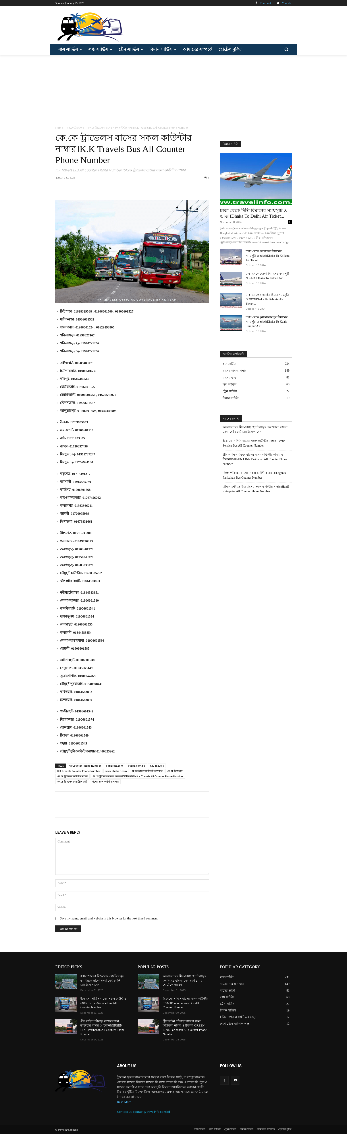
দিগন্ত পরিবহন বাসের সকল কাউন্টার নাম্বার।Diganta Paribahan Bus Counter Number (254, 475)
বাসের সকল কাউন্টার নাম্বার (105, 781)
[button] (286, 49)
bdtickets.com (114, 765)
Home (59, 128)
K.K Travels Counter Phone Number (78, 771)
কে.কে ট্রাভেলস (75, 128)
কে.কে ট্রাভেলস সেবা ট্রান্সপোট (72, 781)
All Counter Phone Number (85, 765)
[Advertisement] (173, 88)
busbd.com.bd (136, 765)
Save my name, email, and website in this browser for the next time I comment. (109, 918)
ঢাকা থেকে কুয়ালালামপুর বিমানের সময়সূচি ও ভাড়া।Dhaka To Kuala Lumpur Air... (267, 322)
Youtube (287, 3)
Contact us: (125, 1111)
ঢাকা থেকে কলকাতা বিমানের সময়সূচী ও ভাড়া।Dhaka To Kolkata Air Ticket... (267, 256)
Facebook (266, 3)
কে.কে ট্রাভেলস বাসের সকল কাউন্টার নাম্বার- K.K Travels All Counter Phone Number (138, 776)
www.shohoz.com (116, 771)
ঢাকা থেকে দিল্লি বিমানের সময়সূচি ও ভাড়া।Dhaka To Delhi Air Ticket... (253, 213)
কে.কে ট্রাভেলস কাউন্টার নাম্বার (72, 776)
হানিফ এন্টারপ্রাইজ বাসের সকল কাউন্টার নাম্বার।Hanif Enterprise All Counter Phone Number (256, 489)
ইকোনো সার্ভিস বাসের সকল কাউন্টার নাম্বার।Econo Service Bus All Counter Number (254, 443)
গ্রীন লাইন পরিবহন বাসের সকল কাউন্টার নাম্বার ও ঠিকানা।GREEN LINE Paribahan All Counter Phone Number (255, 459)
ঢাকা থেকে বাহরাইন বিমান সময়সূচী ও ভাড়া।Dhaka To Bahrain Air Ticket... (267, 299)
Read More (124, 1102)
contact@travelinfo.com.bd (151, 1111)
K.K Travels (157, 765)
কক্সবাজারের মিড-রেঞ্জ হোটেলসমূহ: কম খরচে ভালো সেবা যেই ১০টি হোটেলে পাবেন (255, 430)
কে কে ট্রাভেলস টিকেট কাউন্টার (147, 771)
